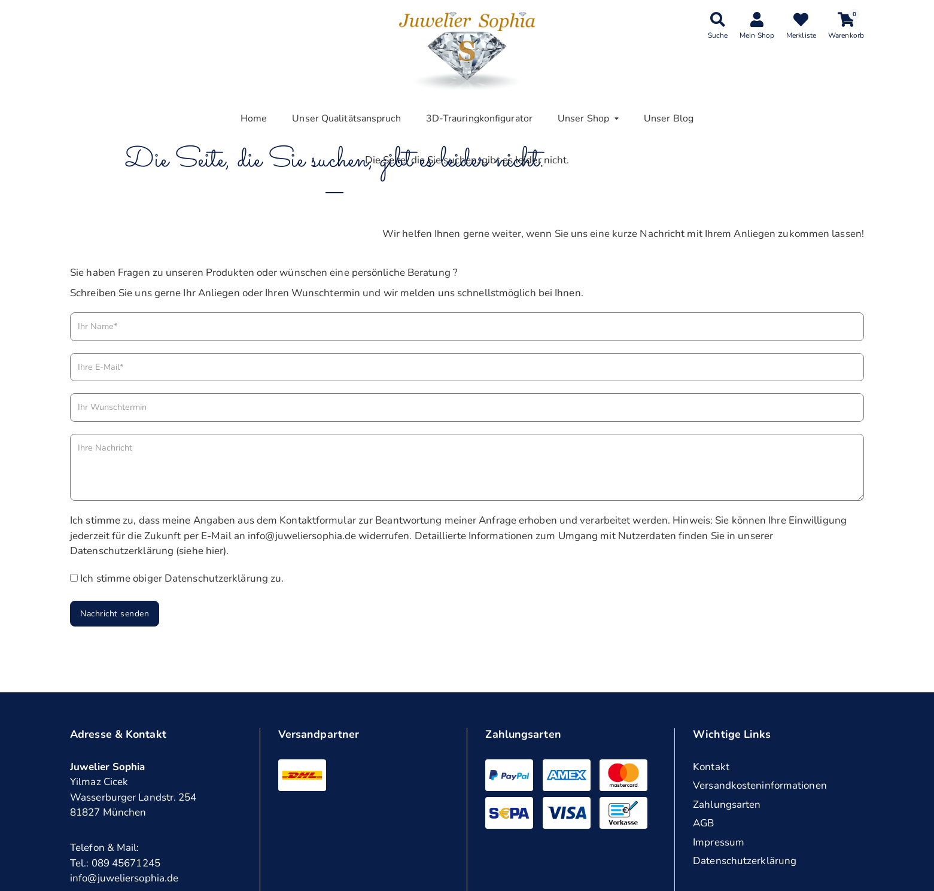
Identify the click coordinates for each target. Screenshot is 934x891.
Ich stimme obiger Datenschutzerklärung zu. (182, 578)
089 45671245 (126, 863)
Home (254, 118)
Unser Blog (668, 118)
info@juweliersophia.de (124, 878)
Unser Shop (583, 118)
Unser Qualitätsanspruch (346, 118)
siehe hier (201, 551)
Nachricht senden (114, 613)
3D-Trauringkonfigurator (479, 118)
